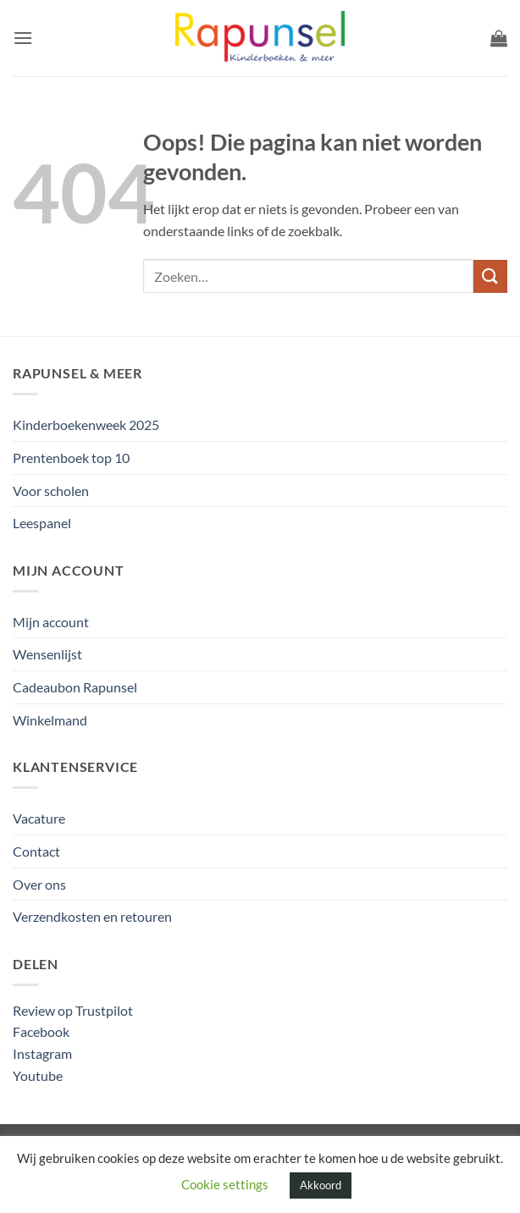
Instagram (42, 1053)
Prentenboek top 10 (71, 457)
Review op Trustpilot (73, 1010)
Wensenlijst (47, 654)
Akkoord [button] (320, 1185)
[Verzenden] (490, 276)
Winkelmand (50, 720)
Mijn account (51, 622)
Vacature (39, 818)
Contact (36, 851)
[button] (23, 37)
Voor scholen (51, 490)
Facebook (41, 1031)
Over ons (39, 884)
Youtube (38, 1075)
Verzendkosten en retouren (92, 916)
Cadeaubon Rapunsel (75, 687)
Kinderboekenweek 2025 (86, 424)
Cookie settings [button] (224, 1184)
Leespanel (42, 523)
